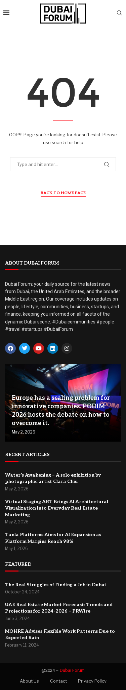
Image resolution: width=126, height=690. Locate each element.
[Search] (119, 13)
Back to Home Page (63, 193)
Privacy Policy (92, 681)
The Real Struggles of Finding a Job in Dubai (55, 585)
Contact (58, 681)
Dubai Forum (72, 670)
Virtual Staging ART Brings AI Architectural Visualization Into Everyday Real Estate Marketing (56, 508)
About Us (29, 681)
